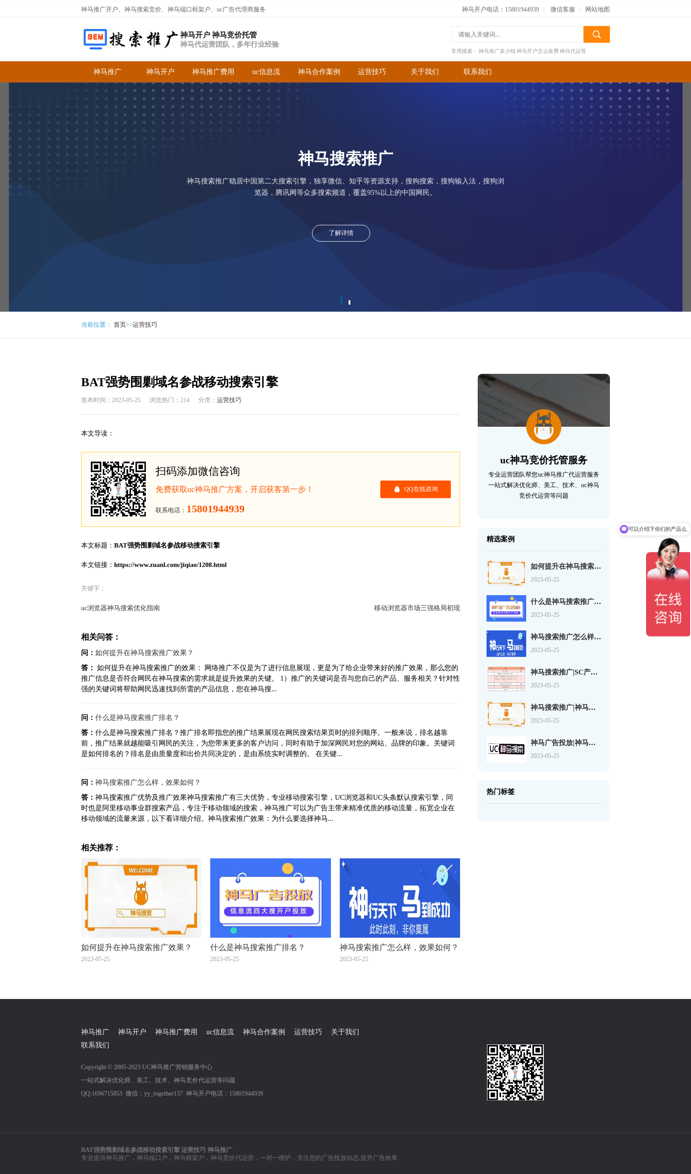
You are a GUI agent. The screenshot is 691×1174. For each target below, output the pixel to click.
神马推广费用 (213, 70)
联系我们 (478, 70)
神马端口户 (152, 1156)
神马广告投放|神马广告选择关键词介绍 (591, 741)
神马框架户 (189, 1156)
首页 (120, 323)
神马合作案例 (319, 70)
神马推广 (107, 70)
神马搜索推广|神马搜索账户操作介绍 (588, 705)
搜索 (596, 32)
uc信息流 (266, 70)
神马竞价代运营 (232, 1156)
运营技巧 (372, 70)
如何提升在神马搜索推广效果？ (144, 651)
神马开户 (160, 70)
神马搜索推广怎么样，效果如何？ (148, 780)
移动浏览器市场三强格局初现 (417, 606)
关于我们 (425, 70)
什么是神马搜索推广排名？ (137, 715)
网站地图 (597, 7)
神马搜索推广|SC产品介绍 (571, 670)
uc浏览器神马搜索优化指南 (120, 606)
